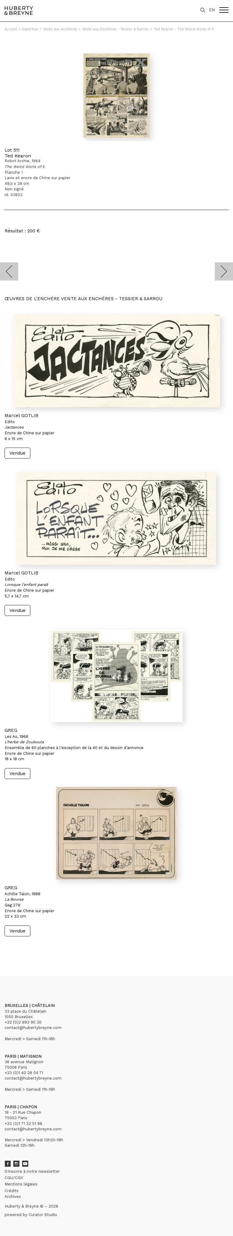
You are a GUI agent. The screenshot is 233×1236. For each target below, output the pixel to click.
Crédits (12, 1190)
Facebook (8, 1164)
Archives (13, 1196)
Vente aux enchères (60, 29)
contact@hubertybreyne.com (33, 1027)
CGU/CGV (14, 1177)
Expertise (30, 29)
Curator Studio (43, 1214)
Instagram (16, 1164)
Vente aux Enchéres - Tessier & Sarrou (115, 29)
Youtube (25, 1164)
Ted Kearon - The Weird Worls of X (184, 29)
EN (212, 10)
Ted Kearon (18, 156)
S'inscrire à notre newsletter (32, 1171)
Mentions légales (21, 1184)
